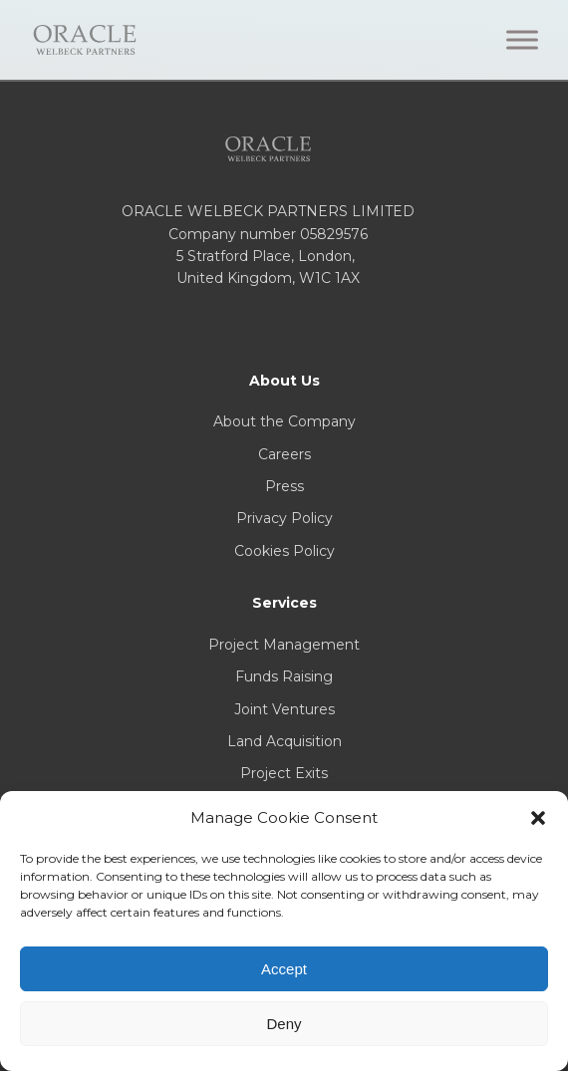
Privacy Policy (284, 518)
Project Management (284, 645)
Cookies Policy (284, 551)
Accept (284, 968)
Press (284, 486)
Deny (283, 1023)
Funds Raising (284, 676)
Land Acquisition (284, 741)
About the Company (284, 421)
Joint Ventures (284, 709)
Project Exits (284, 773)
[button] (538, 818)
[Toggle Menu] (522, 39)
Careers (284, 454)
